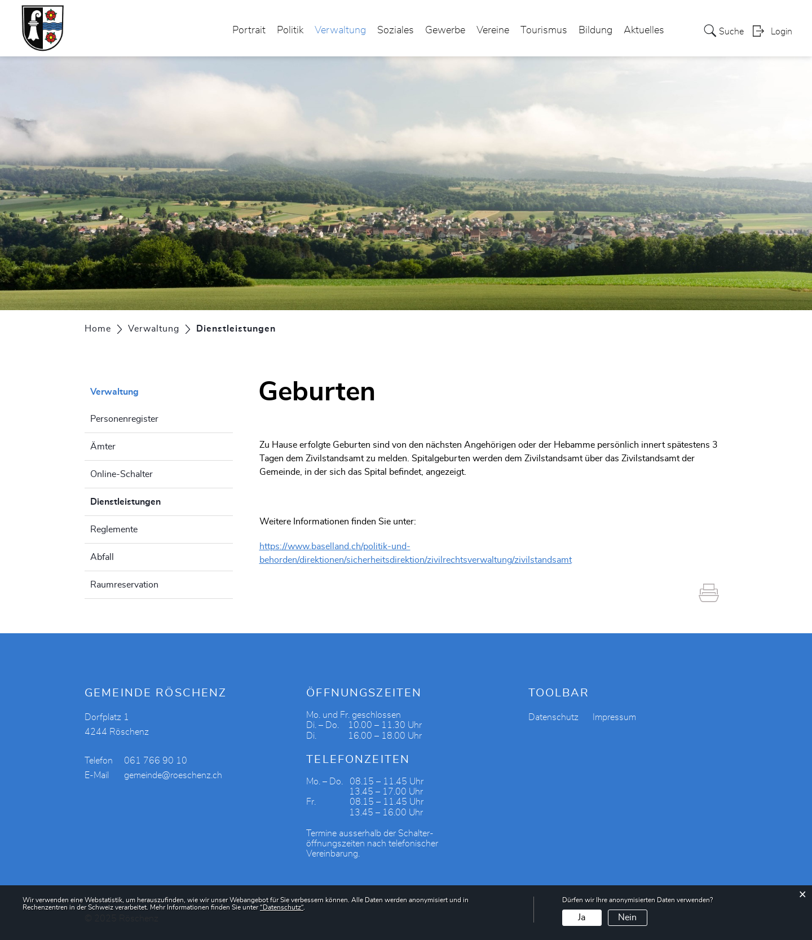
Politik (290, 30)
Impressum (614, 717)
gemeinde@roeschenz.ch (173, 775)
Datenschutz (553, 717)
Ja (581, 917)
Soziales (395, 30)
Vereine (492, 30)
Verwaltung (340, 30)
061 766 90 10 (155, 760)
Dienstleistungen (153, 500)
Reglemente (114, 529)
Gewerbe (445, 30)
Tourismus (543, 30)
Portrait (249, 30)
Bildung (595, 30)
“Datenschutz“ (281, 907)
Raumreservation (124, 584)
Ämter (103, 446)
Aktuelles (644, 30)
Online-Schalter (121, 474)
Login (781, 31)
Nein (627, 917)
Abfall (102, 557)
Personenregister (124, 418)
